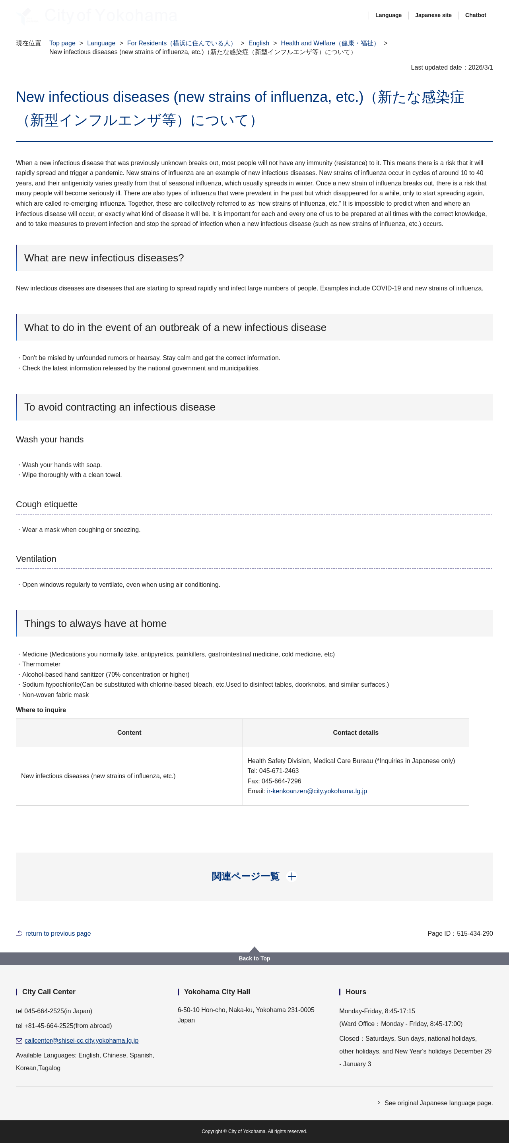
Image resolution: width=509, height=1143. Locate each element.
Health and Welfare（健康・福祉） (330, 43)
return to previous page (58, 933)
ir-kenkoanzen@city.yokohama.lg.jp (317, 791)
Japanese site (433, 15)
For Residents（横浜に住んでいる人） (182, 43)
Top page (62, 43)
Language (388, 15)
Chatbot (475, 15)
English (259, 43)
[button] (254, 876)
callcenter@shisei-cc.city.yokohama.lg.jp (81, 1040)
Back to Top (254, 958)
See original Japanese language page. (439, 1103)
